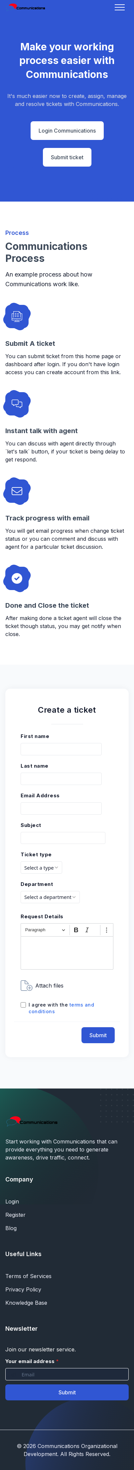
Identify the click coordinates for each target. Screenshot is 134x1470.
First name (35, 736)
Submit (98, 1035)
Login (12, 1201)
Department (37, 884)
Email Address (40, 795)
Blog (11, 1228)
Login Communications (67, 130)
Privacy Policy (23, 1289)
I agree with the (61, 1008)
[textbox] (67, 953)
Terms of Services (28, 1276)
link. (116, 372)
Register (15, 1214)
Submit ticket (67, 157)
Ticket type (36, 854)
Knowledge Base (26, 1302)
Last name (35, 766)
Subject (31, 825)
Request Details (42, 916)
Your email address (32, 1361)
